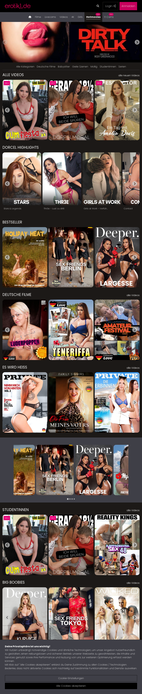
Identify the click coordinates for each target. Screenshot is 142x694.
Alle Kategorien (25, 66)
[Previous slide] (4, 42)
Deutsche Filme (46, 66)
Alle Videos (13, 74)
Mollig (94, 66)
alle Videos (133, 295)
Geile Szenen (80, 66)
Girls (80, 17)
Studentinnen (108, 66)
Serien (122, 66)
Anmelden (128, 6)
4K (72, 17)
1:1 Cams (109, 15)
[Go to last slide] (7, 110)
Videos (64, 17)
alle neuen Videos (129, 75)
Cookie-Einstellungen (71, 678)
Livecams (50, 17)
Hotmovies (93, 15)
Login (110, 6)
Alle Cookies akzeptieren (71, 686)
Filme (38, 17)
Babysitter (64, 66)
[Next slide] (137, 42)
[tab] (68, 499)
